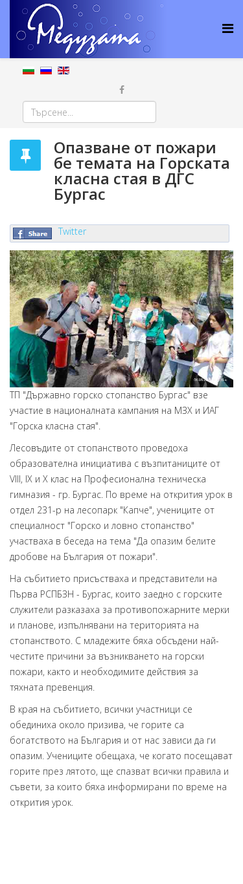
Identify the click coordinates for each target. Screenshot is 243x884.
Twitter (72, 231)
